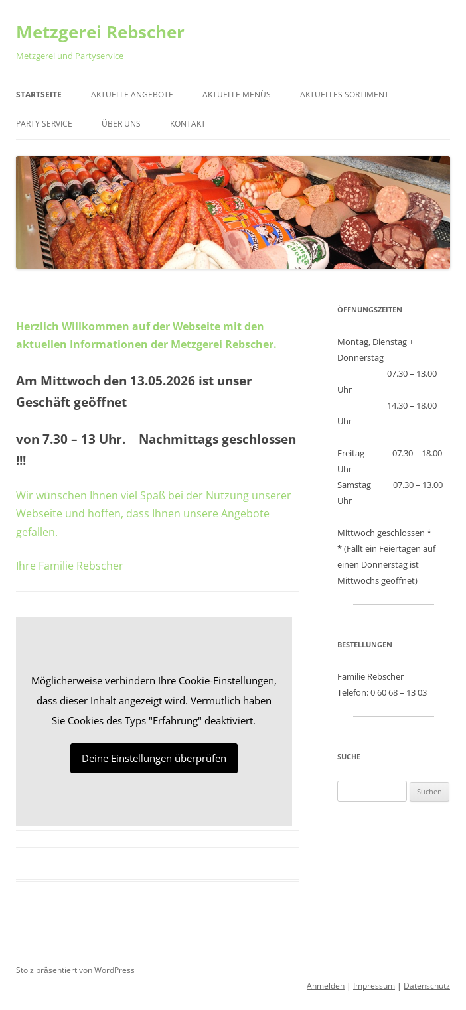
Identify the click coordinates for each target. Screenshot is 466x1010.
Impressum (374, 985)
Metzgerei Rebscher (100, 32)
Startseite (39, 94)
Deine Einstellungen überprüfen (154, 758)
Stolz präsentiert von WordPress (75, 970)
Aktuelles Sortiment (344, 94)
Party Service (44, 123)
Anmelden (326, 985)
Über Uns (121, 123)
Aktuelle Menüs (236, 94)
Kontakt (188, 123)
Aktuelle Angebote (132, 94)
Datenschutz (427, 985)
